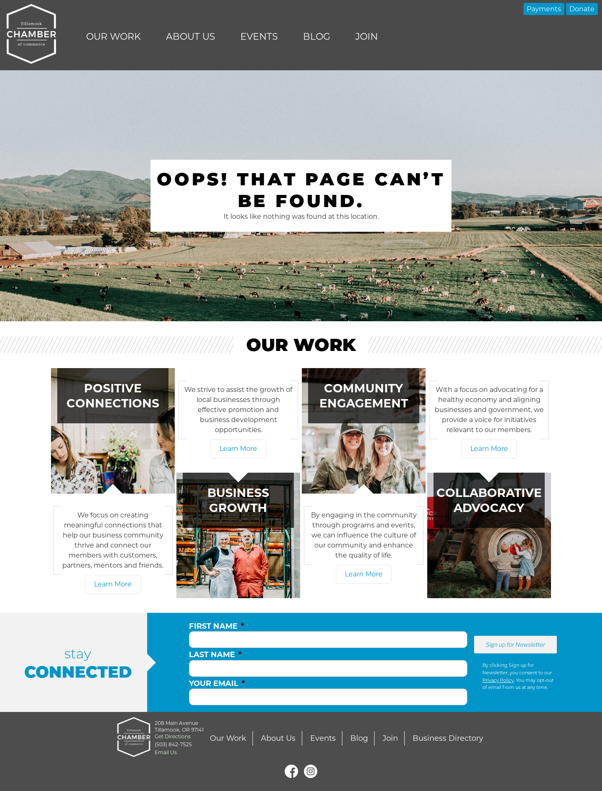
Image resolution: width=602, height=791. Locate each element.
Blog (316, 36)
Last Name (215, 654)
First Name (216, 626)
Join (366, 36)
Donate (581, 9)
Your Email (217, 683)
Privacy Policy (498, 680)
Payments (544, 9)
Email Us (166, 752)
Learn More (113, 584)
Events (259, 36)
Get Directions (173, 736)
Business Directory (448, 738)
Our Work (113, 36)
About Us (190, 36)
